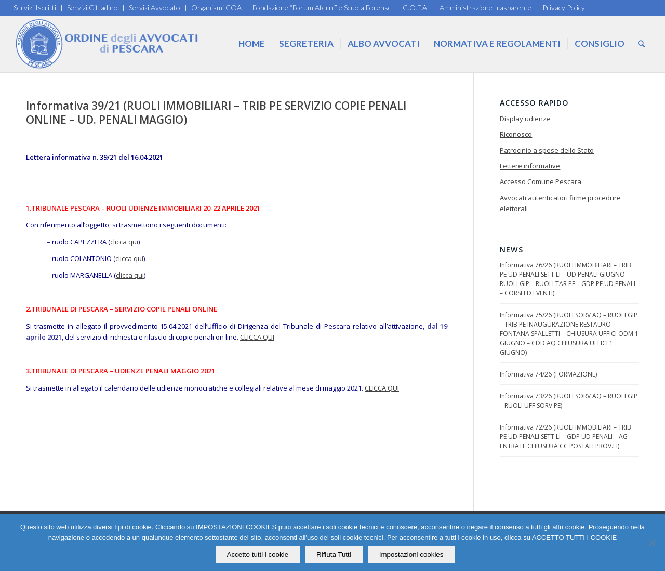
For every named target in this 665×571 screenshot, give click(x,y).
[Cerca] (641, 43)
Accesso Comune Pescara (540, 181)
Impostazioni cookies (411, 555)
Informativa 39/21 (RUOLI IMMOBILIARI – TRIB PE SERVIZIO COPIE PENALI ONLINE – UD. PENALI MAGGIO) (216, 112)
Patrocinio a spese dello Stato (547, 150)
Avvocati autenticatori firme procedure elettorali (560, 203)
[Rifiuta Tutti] (652, 543)
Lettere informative (530, 166)
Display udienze (525, 118)
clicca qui (124, 241)
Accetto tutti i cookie (258, 555)
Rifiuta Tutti (333, 555)
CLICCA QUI (257, 337)
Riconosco (516, 134)
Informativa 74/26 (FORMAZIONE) (548, 374)
